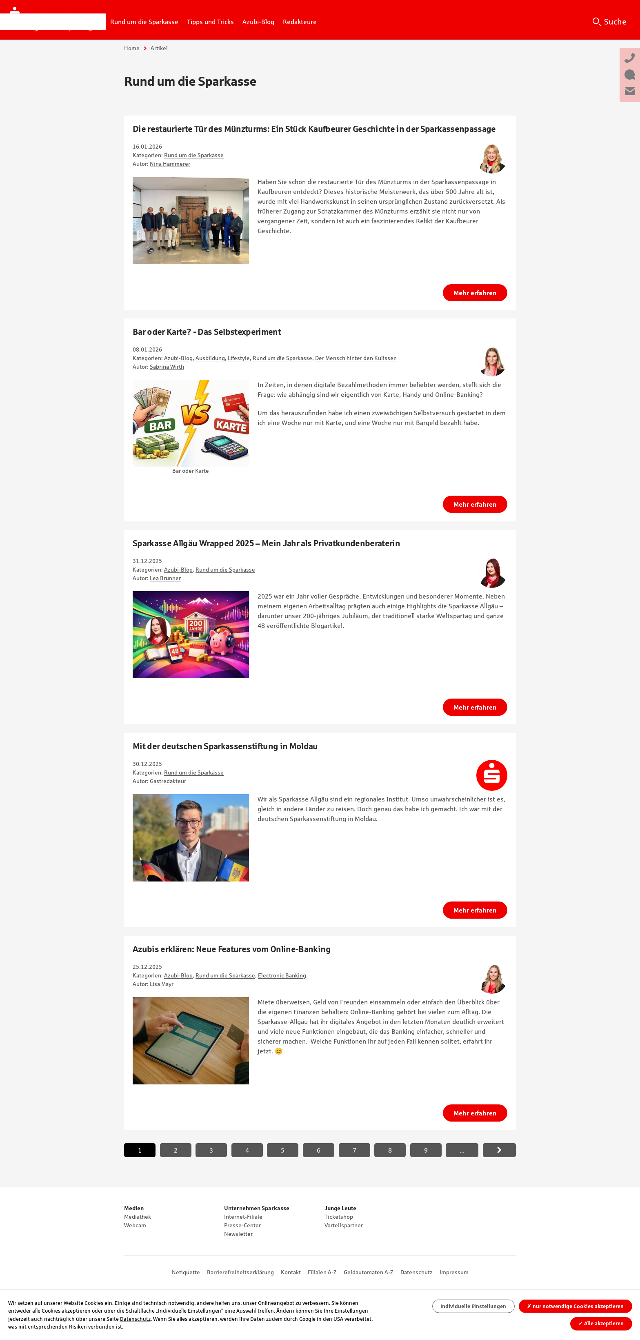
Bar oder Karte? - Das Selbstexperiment (207, 331)
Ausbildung (210, 358)
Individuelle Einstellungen (473, 1306)
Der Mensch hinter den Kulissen (356, 358)
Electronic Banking (282, 975)
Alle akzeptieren (601, 1323)
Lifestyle (239, 358)
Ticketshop (338, 1216)
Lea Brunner (165, 578)
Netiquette (186, 1272)
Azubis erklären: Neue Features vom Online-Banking (232, 949)
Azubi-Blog (178, 358)
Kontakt (291, 1272)
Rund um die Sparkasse (194, 155)
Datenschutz (416, 1272)
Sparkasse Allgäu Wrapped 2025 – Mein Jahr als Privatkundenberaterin (266, 543)
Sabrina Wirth (167, 366)
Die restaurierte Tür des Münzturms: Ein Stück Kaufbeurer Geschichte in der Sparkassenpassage (314, 129)
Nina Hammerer (170, 163)
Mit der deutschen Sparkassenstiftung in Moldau (225, 746)
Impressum (454, 1272)
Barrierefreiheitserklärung (240, 1272)
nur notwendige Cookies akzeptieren (575, 1306)
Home (132, 48)
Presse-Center (242, 1225)
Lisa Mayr (161, 984)
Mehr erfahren (475, 292)
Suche (615, 21)
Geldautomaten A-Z (368, 1272)
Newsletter (238, 1234)
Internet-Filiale (243, 1216)
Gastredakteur (168, 781)
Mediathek (137, 1216)
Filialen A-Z (322, 1272)
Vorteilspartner (343, 1225)
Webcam (135, 1225)
